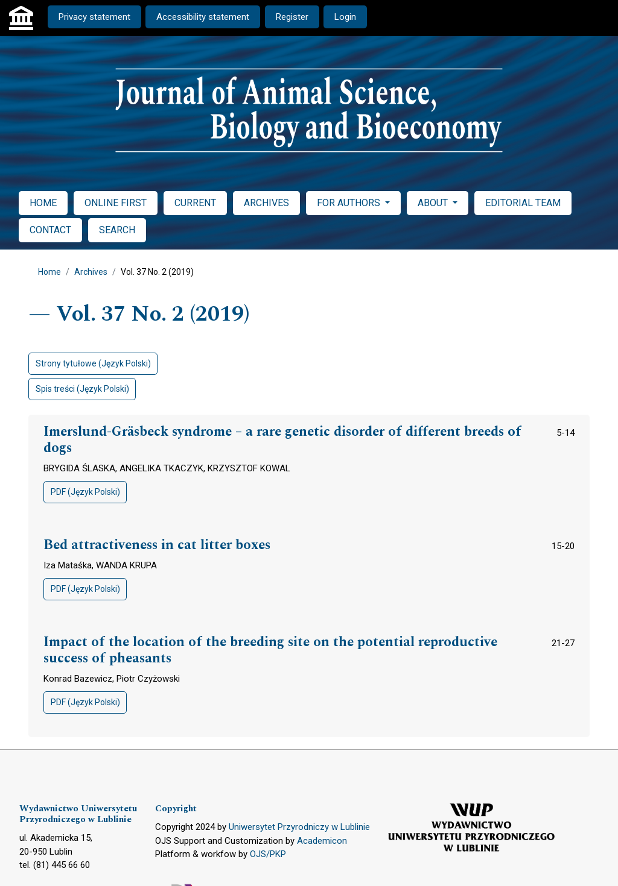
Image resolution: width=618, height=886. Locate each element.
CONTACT (50, 230)
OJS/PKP (268, 854)
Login (345, 16)
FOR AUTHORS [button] (350, 203)
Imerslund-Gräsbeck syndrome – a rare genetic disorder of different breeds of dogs (282, 440)
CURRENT (195, 203)
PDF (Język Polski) (85, 492)
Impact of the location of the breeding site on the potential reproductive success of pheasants (270, 650)
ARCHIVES (266, 203)
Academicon (322, 840)
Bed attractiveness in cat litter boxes (156, 545)
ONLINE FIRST (115, 203)
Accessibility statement (202, 16)
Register (292, 16)
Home (49, 272)
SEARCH (117, 230)
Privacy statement (94, 16)
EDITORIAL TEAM (523, 203)
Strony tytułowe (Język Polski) (93, 363)
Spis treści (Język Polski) (82, 389)
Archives (90, 272)
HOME (43, 203)
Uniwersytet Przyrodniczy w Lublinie (299, 827)
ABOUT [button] (434, 203)
